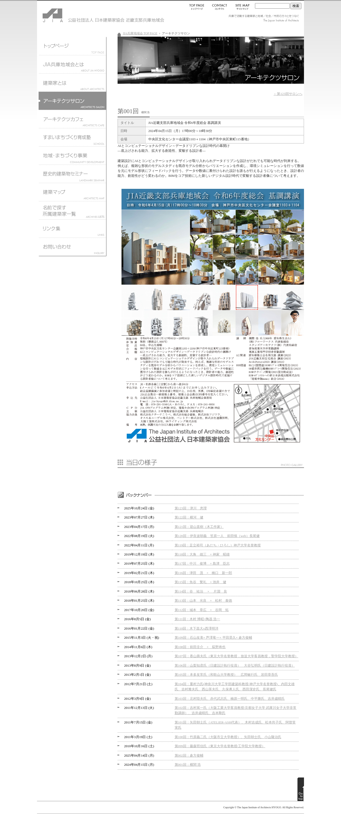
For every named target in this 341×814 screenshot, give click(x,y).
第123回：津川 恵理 (191, 508)
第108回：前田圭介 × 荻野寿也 (200, 647)
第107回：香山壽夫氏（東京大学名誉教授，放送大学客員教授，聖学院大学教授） (236, 656)
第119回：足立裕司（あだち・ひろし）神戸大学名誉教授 (218, 545)
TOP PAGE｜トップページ (198, 7)
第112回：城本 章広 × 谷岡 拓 (202, 610)
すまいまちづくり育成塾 (72, 137)
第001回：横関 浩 (188, 765)
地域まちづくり (72, 155)
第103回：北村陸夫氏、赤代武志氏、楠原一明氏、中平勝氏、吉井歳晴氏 (230, 699)
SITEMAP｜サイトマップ (241, 7)
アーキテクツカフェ (72, 119)
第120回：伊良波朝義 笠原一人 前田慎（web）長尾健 (217, 536)
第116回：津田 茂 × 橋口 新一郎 (203, 573)
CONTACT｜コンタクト (220, 7)
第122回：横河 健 (189, 517)
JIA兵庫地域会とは (72, 64)
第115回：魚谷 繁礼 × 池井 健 (200, 582)
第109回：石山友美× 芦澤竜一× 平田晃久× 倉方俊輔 (213, 638)
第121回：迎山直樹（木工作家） (199, 527)
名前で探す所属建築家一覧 (72, 210)
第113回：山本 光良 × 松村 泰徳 (203, 600)
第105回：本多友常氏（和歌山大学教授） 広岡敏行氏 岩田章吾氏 (226, 675)
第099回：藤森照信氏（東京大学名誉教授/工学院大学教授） (220, 746)
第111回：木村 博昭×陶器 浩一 (197, 619)
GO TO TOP (300, 789)
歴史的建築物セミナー (72, 174)
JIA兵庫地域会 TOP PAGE (140, 33)
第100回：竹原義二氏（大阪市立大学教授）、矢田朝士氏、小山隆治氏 (228, 737)
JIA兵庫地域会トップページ (72, 46)
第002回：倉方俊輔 (189, 755)
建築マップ (72, 192)
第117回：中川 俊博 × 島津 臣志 (202, 563)
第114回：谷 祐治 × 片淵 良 (201, 591)
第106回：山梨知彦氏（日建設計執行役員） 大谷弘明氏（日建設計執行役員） (235, 665)
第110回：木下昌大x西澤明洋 (196, 628)
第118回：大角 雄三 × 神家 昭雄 (202, 554)
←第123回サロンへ (288, 94)
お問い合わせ (72, 248)
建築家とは (72, 82)
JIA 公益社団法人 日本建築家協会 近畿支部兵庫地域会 (68, 13)
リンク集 (72, 228)
